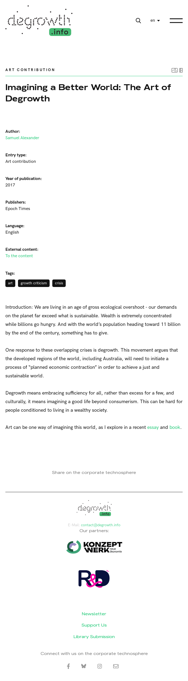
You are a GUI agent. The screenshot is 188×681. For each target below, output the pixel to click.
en (152, 20)
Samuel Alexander (22, 138)
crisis (59, 283)
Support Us (94, 625)
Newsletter (94, 614)
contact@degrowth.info (100, 525)
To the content (19, 256)
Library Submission (94, 636)
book (174, 427)
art (10, 283)
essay (153, 427)
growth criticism (34, 283)
